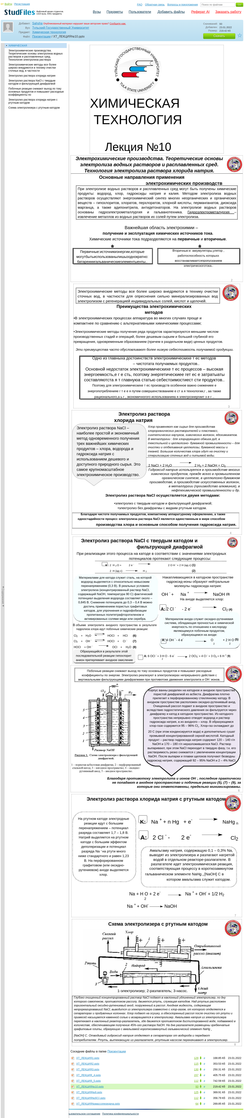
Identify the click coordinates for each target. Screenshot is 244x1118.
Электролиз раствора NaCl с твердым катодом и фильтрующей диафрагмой (31, 82)
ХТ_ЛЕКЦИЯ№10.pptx (90, 1086)
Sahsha (37, 23)
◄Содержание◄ (3, 110)
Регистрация (22, 4)
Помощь (7, 1113)
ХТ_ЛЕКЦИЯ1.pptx (87, 1058)
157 (196, 1075)
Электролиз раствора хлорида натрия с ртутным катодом (33, 101)
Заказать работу (228, 12)
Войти (8, 4)
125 (196, 1092)
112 (196, 1080)
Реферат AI (200, 12)
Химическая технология (49, 32)
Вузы (97, 12)
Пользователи (140, 12)
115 (196, 1063)
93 (196, 1086)
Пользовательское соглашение (82, 1113)
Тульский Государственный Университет (60, 27)
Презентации (41, 36)
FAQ (139, 4)
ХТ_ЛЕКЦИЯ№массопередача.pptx (98, 1103)
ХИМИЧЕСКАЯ (17, 45)
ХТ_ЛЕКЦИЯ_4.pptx (88, 1075)
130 (196, 1069)
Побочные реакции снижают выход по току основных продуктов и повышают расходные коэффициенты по (36, 91)
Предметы (115, 12)
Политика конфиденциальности (120, 1113)
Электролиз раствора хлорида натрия (31, 75)
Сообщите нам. (118, 23)
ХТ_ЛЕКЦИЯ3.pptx (87, 1069)
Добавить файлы (171, 12)
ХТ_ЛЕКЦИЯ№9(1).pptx (90, 1098)
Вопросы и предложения (182, 4)
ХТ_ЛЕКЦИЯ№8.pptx (89, 1092)
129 (196, 1058)
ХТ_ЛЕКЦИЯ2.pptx (87, 1063)
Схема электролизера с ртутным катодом (34, 107)
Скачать (219, 36)
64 (196, 1103)
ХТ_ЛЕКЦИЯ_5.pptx (88, 1080)
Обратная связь (155, 4)
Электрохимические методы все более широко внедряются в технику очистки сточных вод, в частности (32, 67)
